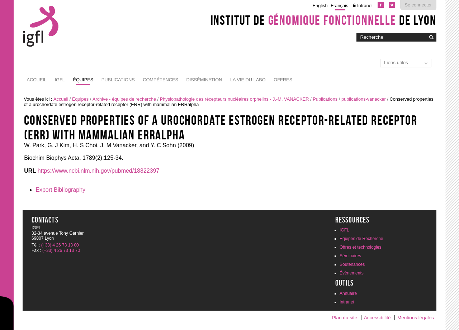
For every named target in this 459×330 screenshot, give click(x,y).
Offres (283, 79)
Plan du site (344, 317)
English (320, 5)
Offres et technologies (361, 247)
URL (30, 171)
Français (339, 5)
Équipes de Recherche (361, 238)
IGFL (60, 79)
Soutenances (352, 264)
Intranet (365, 5)
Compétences (160, 79)
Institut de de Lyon (323, 20)
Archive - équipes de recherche (124, 99)
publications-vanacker (363, 99)
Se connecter (418, 5)
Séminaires (350, 255)
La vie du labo (248, 79)
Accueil (37, 79)
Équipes (83, 79)
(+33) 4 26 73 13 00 (60, 245)
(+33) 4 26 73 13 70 (61, 250)
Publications (118, 79)
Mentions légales (415, 317)
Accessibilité (377, 317)
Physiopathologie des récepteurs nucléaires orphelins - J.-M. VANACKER (234, 99)
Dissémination (204, 79)
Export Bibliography (60, 190)
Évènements (352, 273)
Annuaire (348, 293)
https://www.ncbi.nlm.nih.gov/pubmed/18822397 (99, 171)
